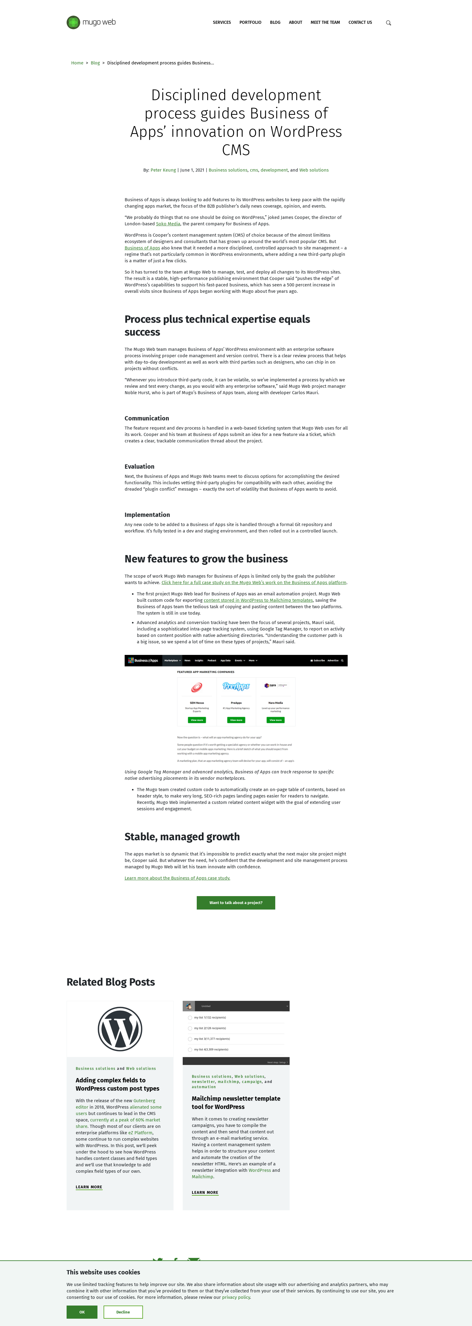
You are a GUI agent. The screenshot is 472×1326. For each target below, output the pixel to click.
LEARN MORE (89, 1187)
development (274, 170)
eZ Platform (140, 1132)
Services (222, 22)
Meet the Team (325, 22)
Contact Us (360, 22)
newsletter (203, 1082)
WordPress (260, 1170)
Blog (275, 22)
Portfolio (251, 22)
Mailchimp (202, 1176)
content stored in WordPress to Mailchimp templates (258, 600)
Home (77, 63)
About (295, 22)
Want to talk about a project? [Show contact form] (236, 902)
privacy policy (236, 1297)
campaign (252, 1082)
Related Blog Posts (111, 982)
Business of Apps (142, 248)
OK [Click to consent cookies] (82, 1312)
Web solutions (314, 170)
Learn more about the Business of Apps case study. (177, 878)
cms (254, 170)
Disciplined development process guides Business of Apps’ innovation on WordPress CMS (236, 122)
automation (204, 1087)
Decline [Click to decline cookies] (123, 1312)
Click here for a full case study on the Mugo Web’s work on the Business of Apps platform (254, 582)
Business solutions (228, 170)
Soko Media (168, 224)
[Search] (388, 23)
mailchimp (229, 1082)
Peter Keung (163, 170)
